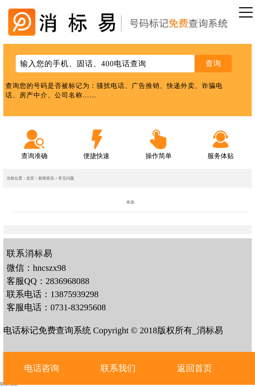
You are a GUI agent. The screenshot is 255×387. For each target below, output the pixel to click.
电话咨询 (41, 368)
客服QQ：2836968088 (48, 281)
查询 (213, 63)
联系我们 (118, 368)
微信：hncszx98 (36, 268)
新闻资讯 (46, 178)
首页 (30, 178)
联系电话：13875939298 (53, 294)
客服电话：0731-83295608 (56, 307)
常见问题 (66, 178)
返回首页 (194, 368)
